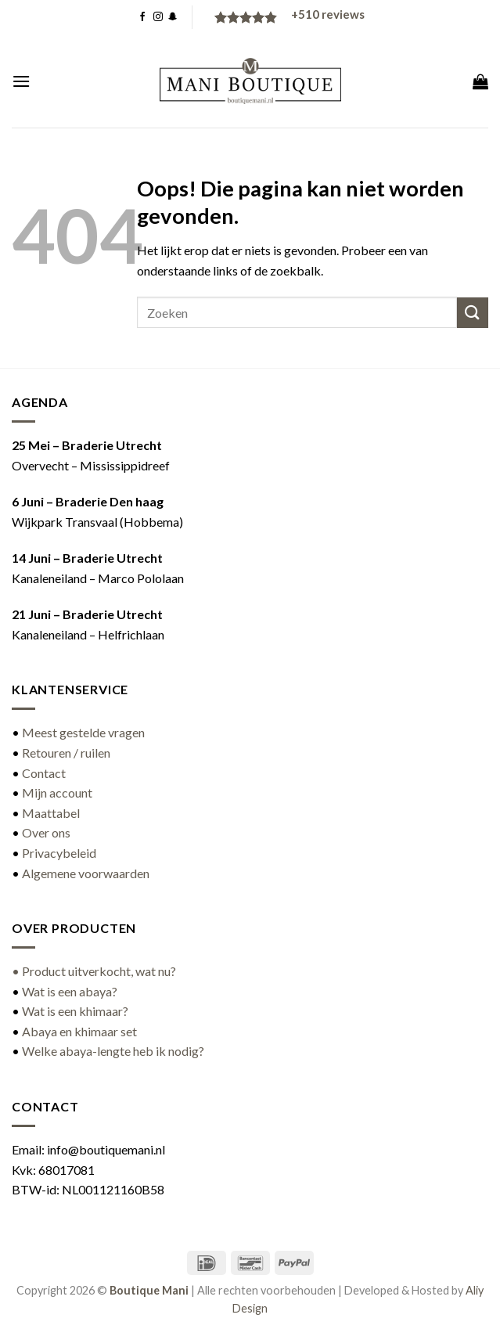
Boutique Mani (149, 1290)
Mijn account (57, 792)
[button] (21, 81)
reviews (328, 14)
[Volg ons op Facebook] (142, 17)
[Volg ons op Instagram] (158, 17)
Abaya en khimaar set (79, 1031)
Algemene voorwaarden (85, 873)
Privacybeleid (59, 852)
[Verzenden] (472, 312)
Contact (44, 772)
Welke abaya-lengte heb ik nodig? (113, 1050)
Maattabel (51, 812)
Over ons (46, 832)
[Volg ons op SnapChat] (173, 17)
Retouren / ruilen (66, 752)
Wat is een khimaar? (75, 1010)
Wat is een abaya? (69, 991)
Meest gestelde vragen (83, 732)
